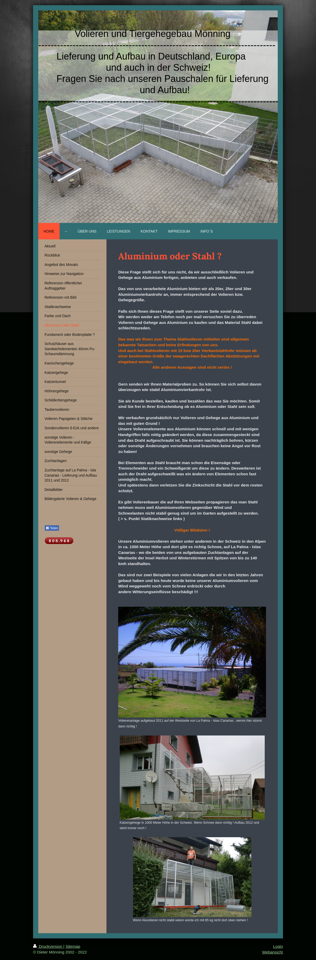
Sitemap (73, 946)
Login (278, 946)
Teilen (52, 528)
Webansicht (272, 952)
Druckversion (48, 946)
